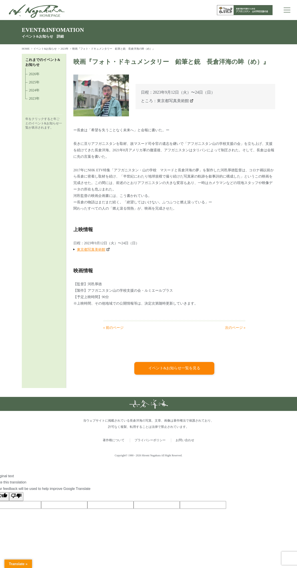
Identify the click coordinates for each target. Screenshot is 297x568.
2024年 (34, 90)
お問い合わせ (185, 440)
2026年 (34, 74)
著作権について (113, 440)
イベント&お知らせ (45, 48)
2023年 (64, 48)
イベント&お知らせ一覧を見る (174, 368)
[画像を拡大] (123, 79)
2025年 (34, 82)
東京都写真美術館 (173, 101)
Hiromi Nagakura (151, 455)
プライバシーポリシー (150, 440)
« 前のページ (113, 327)
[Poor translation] (16, 496)
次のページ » (235, 327)
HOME (26, 48)
